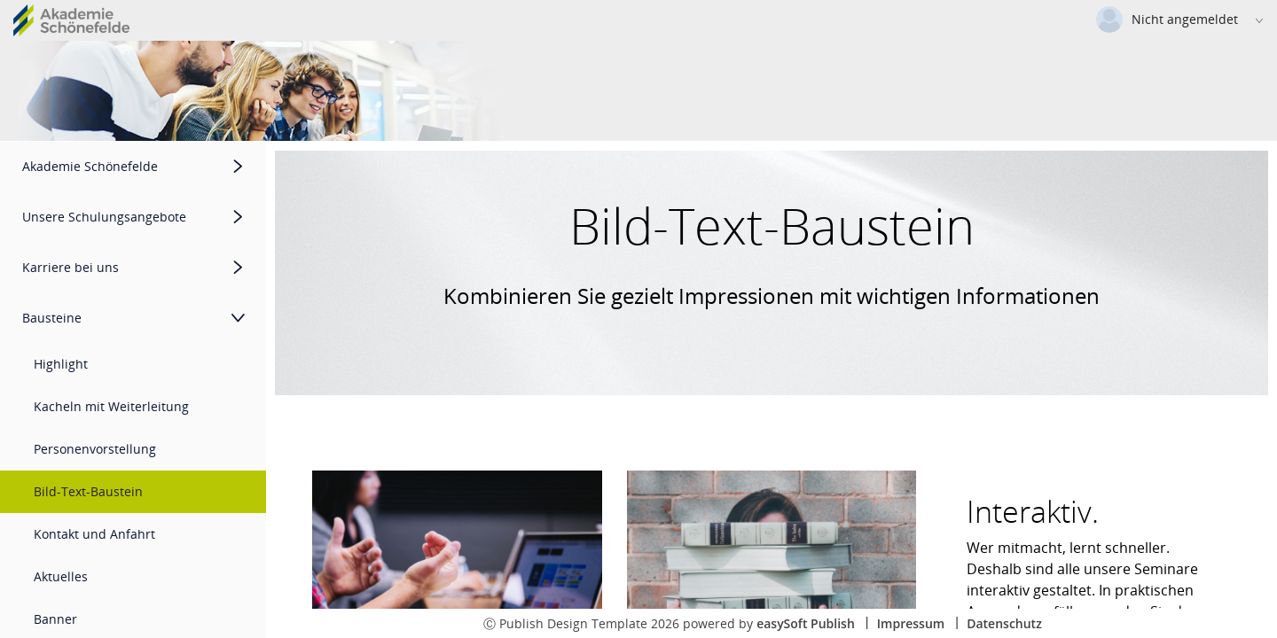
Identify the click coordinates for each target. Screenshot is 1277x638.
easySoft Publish (805, 623)
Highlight (61, 363)
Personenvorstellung (95, 448)
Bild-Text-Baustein (88, 491)
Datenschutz (1004, 623)
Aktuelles (61, 576)
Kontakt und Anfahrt (94, 533)
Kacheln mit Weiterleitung (111, 406)
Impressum (910, 623)
